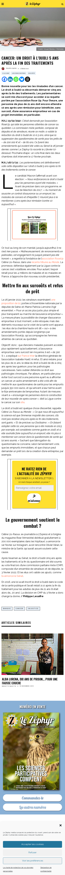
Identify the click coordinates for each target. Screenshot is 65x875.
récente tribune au (45, 262)
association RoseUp (53, 258)
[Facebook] (4, 79)
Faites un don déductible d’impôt (34, 833)
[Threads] (27, 79)
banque (7, 608)
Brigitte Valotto (9, 686)
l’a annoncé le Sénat (12, 576)
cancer (19, 608)
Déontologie (18, 840)
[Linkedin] (10, 79)
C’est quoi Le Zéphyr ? (24, 829)
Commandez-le (32, 798)
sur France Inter (26, 355)
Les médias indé (53, 838)
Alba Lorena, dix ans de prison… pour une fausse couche (30, 681)
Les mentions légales (38, 840)
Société (31, 73)
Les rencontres (19, 73)
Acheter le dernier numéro (24, 836)
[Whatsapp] (16, 79)
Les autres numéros (32, 807)
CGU (55, 840)
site (22, 402)
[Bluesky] (21, 79)
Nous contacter (47, 829)
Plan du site (34, 842)
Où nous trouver (17, 838)
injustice (33, 608)
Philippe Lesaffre (9, 68)
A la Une (6, 73)
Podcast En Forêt (49, 836)
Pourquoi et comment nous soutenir (34, 831)
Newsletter (35, 838)
